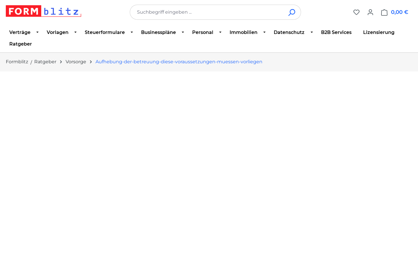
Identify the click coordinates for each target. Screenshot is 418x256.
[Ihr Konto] (370, 12)
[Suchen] (292, 12)
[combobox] (207, 12)
